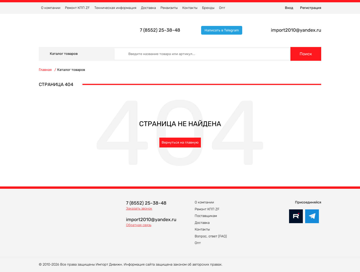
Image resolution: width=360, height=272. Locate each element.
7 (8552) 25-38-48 (160, 30)
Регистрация (310, 8)
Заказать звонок (139, 208)
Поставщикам (206, 216)
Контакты (189, 8)
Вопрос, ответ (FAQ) (211, 236)
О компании (50, 8)
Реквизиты (169, 8)
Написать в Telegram (222, 30)
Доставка (148, 8)
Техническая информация (115, 8)
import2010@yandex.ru (296, 30)
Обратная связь (138, 225)
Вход (289, 8)
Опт (222, 8)
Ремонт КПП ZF (77, 8)
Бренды (208, 8)
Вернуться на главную (180, 142)
